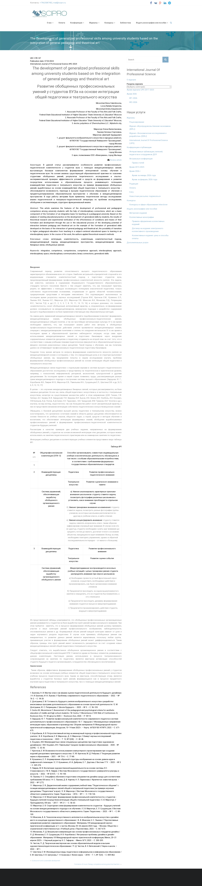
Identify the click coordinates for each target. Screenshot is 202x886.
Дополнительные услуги (137, 242)
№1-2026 (133, 98)
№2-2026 (133, 102)
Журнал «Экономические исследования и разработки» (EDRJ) (147, 134)
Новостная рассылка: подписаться (145, 196)
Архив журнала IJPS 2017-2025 (140, 90)
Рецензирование (136, 122)
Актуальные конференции (141, 159)
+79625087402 (46, 3)
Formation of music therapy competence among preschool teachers (98, 864)
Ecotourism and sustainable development (45, 861)
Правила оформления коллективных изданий (148, 222)
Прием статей (138, 163)
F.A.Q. (131, 192)
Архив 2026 (132, 94)
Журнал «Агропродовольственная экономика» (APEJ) (150, 127)
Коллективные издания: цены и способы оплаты (150, 237)
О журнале (131, 80)
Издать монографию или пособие (151, 23)
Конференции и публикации (139, 147)
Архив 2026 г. (135, 171)
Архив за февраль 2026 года (144, 179)
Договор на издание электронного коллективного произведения (147, 229)
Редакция (133, 184)
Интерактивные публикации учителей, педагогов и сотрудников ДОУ (146, 153)
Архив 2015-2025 (136, 167)
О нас (49, 23)
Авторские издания (138, 213)
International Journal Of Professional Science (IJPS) (148, 141)
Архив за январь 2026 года (144, 175)
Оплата (61, 23)
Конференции (76, 23)
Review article (114, 160)
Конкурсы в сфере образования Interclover (148, 204)
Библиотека (125, 23)
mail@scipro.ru (59, 3)
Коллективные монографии (141, 217)
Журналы (93, 23)
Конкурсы (108, 23)
